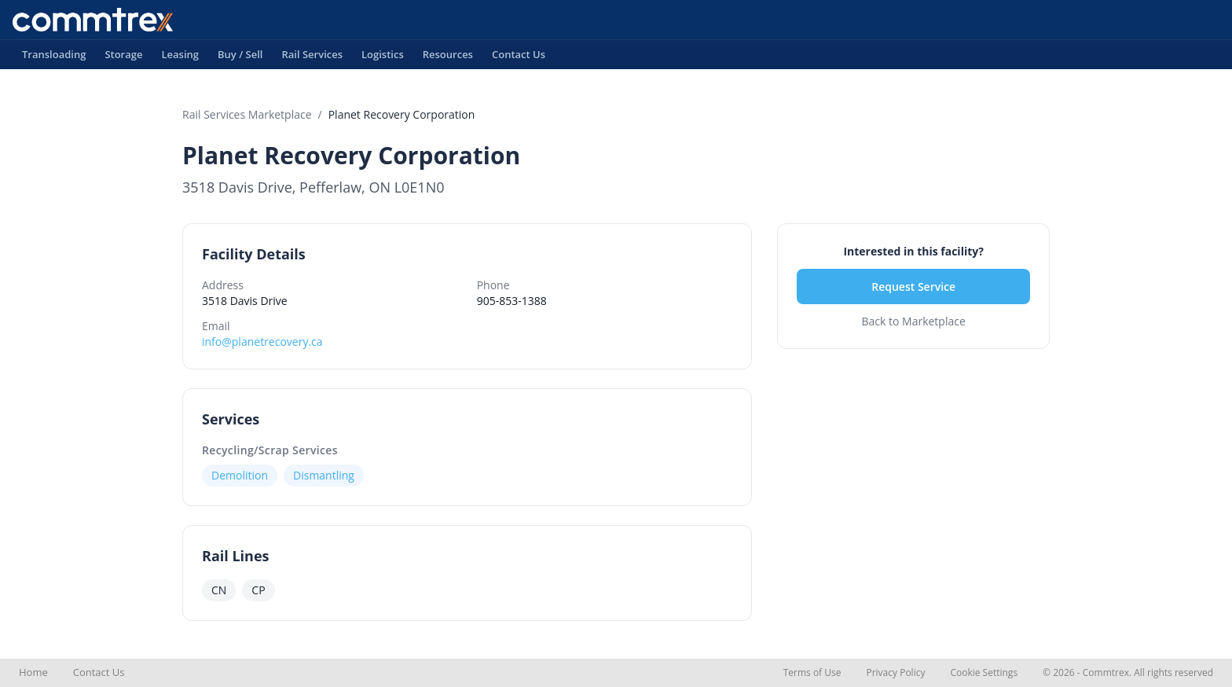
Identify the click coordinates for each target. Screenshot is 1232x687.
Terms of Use (812, 672)
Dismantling (323, 475)
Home (33, 672)
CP (258, 589)
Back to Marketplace (913, 321)
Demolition (239, 475)
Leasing (180, 58)
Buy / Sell (240, 58)
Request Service (913, 286)
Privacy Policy (895, 672)
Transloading (54, 58)
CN (218, 589)
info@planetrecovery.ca (262, 341)
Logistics (382, 58)
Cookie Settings (984, 672)
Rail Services (312, 58)
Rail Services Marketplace (247, 114)
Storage (123, 58)
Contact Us (518, 58)
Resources (447, 58)
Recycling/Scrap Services (270, 450)
